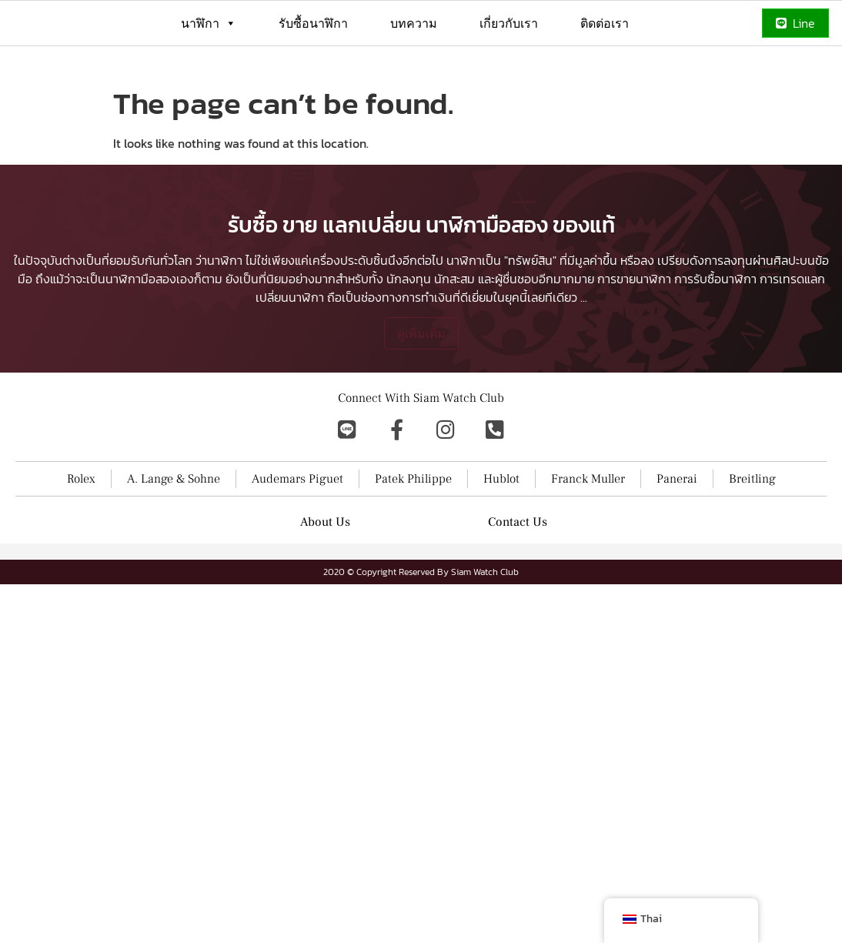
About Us (325, 628)
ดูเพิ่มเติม (421, 439)
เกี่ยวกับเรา (508, 23)
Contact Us (517, 628)
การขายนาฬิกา (634, 385)
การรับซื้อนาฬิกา (715, 385)
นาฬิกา (208, 23)
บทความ (413, 23)
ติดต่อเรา (604, 23)
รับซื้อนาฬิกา (313, 23)
